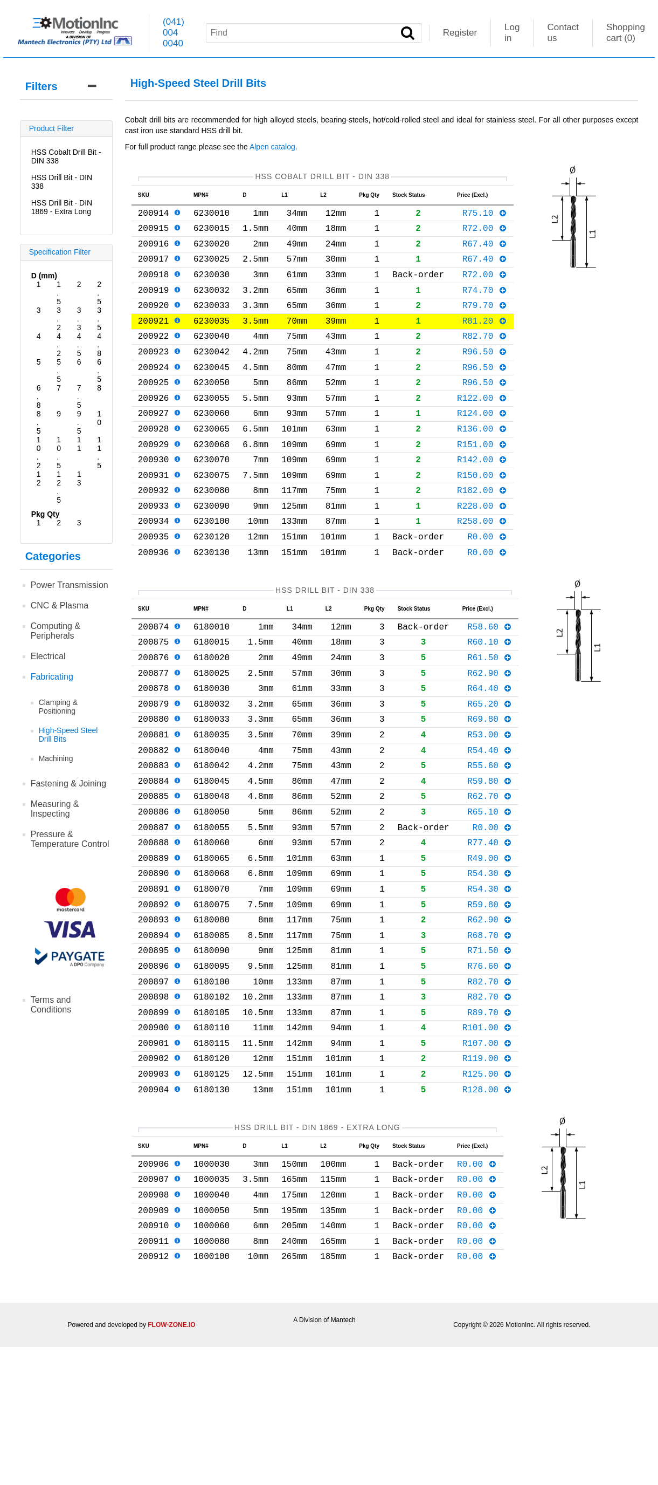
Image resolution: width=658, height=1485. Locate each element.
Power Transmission (69, 585)
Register (460, 33)
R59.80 (489, 858)
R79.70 (484, 322)
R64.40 (489, 752)
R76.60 (489, 1069)
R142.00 (482, 498)
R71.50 (489, 1051)
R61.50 (489, 717)
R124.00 (482, 445)
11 (79, 444)
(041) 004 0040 (173, 33)
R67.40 (484, 252)
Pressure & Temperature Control (70, 839)
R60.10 (489, 700)
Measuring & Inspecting (55, 808)
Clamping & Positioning (58, 706)
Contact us (563, 32)
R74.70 (484, 305)
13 (79, 478)
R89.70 (489, 1122)
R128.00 (487, 1210)
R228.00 (482, 551)
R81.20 (484, 340)
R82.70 (484, 357)
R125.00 (487, 1192)
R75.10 (484, 217)
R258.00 (482, 568)
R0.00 (487, 586)
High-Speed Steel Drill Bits (68, 734)
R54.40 (489, 823)
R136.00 (482, 463)
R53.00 (489, 805)
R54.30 (489, 963)
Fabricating (52, 676)
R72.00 (484, 234)
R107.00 (487, 1157)
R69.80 (489, 787)
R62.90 (489, 735)
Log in (512, 32)
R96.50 (484, 375)
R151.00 (482, 481)
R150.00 (482, 516)
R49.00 (489, 946)
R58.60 (489, 682)
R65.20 (489, 770)
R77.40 (489, 928)
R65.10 (489, 893)
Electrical (48, 656)
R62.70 (489, 875)
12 (39, 478)
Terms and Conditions (51, 1004)
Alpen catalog (272, 146)
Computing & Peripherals (56, 630)
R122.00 (482, 428)
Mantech (343, 1458)
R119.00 (487, 1174)
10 (99, 418)
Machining (56, 758)
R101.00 (487, 1139)
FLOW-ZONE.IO (171, 1463)
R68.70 (489, 1034)
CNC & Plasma (60, 605)
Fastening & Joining (69, 783)
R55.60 (489, 840)
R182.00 (482, 533)
